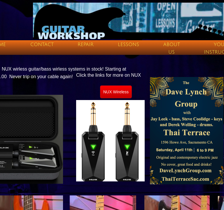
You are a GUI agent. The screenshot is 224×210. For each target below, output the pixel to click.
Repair (86, 44)
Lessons (128, 44)
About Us (171, 48)
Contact (42, 44)
